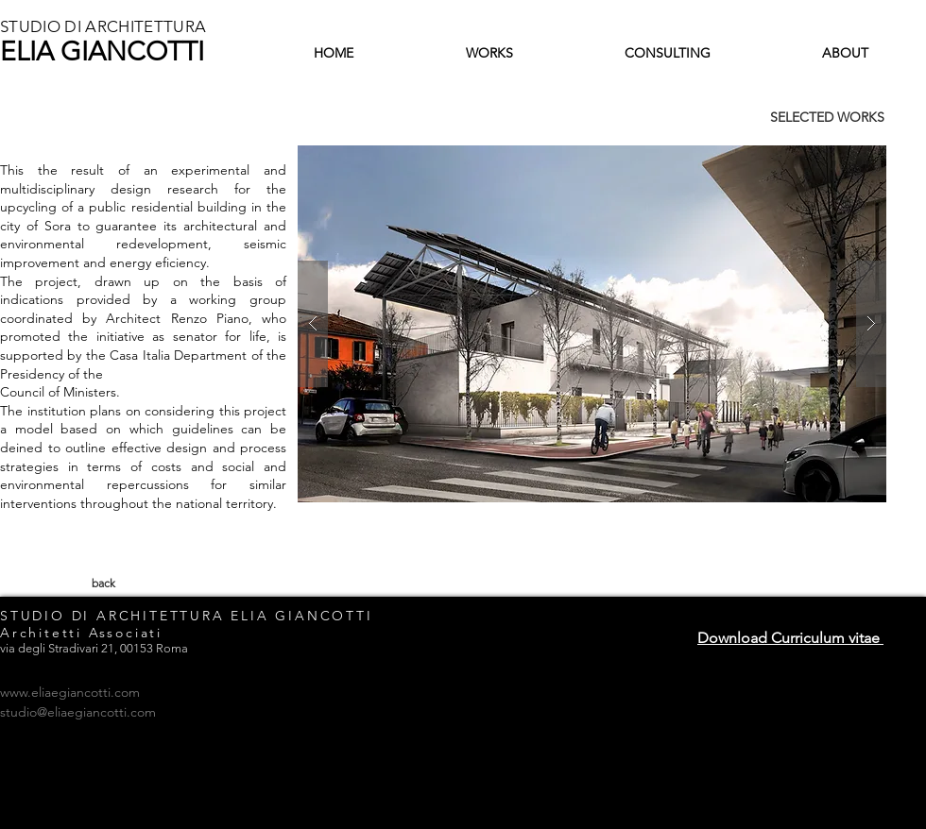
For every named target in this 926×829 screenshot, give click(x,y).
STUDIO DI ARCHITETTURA (103, 26)
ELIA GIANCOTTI (102, 51)
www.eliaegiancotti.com (70, 692)
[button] (592, 323)
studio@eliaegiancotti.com (78, 711)
